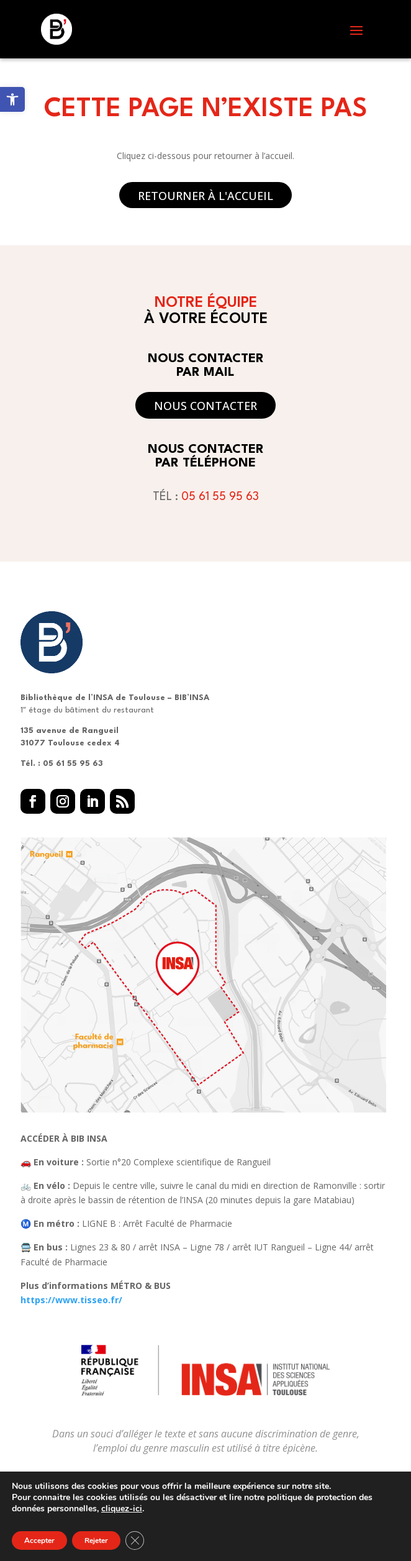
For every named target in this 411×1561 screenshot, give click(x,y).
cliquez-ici (121, 1508)
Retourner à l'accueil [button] (205, 195)
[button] (356, 30)
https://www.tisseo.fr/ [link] (71, 1300)
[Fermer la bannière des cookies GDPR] (134, 1540)
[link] (12, 99)
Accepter (39, 1540)
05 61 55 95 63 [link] (220, 497)
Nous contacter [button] (205, 405)
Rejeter (96, 1540)
